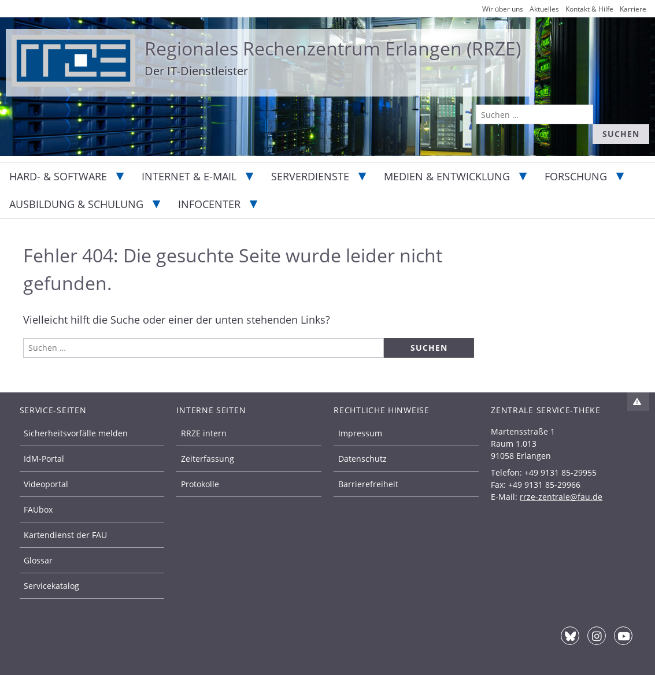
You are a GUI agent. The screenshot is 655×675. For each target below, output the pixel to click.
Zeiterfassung (207, 458)
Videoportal (46, 484)
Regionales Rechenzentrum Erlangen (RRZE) (333, 48)
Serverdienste (310, 176)
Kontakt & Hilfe (589, 9)
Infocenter (209, 204)
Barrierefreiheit (368, 484)
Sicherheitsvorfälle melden (76, 433)
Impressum (360, 433)
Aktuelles (544, 9)
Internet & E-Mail (189, 176)
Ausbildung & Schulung (76, 204)
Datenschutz (362, 458)
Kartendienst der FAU (65, 534)
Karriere (633, 9)
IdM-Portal (44, 458)
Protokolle (200, 484)
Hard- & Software (58, 176)
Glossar (38, 560)
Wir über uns (502, 9)
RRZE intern (204, 433)
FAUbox (38, 509)
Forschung (576, 176)
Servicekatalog (51, 585)
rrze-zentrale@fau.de (561, 496)
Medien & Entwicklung (447, 176)
